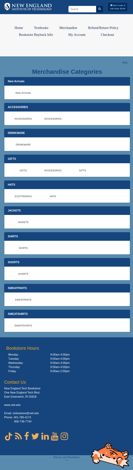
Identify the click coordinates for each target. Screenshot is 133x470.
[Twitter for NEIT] (35, 436)
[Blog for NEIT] (18, 436)
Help (124, 62)
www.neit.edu (12, 404)
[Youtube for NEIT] (54, 436)
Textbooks (41, 28)
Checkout (107, 35)
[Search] (82, 9)
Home (19, 28)
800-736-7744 (23, 421)
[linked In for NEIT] (45, 436)
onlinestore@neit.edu (26, 413)
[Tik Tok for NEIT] (8, 438)
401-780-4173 (22, 417)
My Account (76, 35)
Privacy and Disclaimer (66, 457)
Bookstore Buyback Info (36, 35)
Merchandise (68, 28)
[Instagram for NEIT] (64, 436)
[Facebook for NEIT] (26, 436)
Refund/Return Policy (103, 28)
